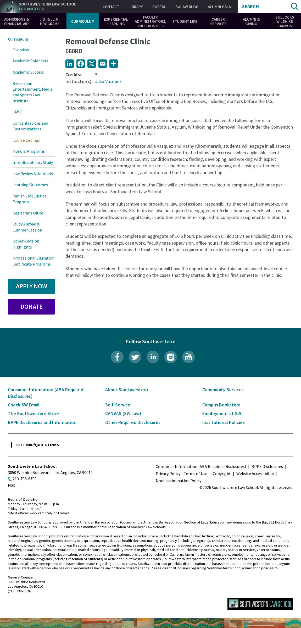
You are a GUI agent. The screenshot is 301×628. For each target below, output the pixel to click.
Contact (111, 6)
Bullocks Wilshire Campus (284, 21)
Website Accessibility (255, 473)
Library (136, 6)
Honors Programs (29, 151)
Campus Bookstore (221, 405)
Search (250, 6)
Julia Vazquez (108, 81)
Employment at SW (221, 413)
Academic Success (28, 72)
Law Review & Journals (33, 173)
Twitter (135, 357)
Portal (159, 6)
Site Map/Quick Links (37, 444)
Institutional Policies (223, 422)
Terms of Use (195, 473)
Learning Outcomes (30, 184)
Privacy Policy (168, 473)
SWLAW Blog (186, 6)
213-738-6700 (25, 478)
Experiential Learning (116, 21)
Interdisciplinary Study (33, 162)
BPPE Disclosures (267, 466)
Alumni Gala (219, 6)
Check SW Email (24, 405)
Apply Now (31, 286)
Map (11, 485)
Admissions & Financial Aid (16, 21)
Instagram (170, 357)
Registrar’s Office (28, 213)
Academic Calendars (30, 60)
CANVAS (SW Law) (123, 413)
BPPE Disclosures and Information (42, 422)
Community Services (223, 390)
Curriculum (82, 21)
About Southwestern (126, 390)
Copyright (222, 473)
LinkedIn (153, 357)
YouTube (188, 357)
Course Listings (26, 140)
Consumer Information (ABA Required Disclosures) (201, 466)
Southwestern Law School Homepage (260, 603)
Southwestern (47, 6)
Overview (21, 49)
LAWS (18, 111)
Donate (31, 306)
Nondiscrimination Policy (178, 480)
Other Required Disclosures (132, 422)
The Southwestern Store (33, 413)
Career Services (218, 21)
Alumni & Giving (251, 21)
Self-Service (117, 405)
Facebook (117, 357)
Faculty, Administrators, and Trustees (150, 21)
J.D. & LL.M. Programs (50, 21)
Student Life (184, 21)
